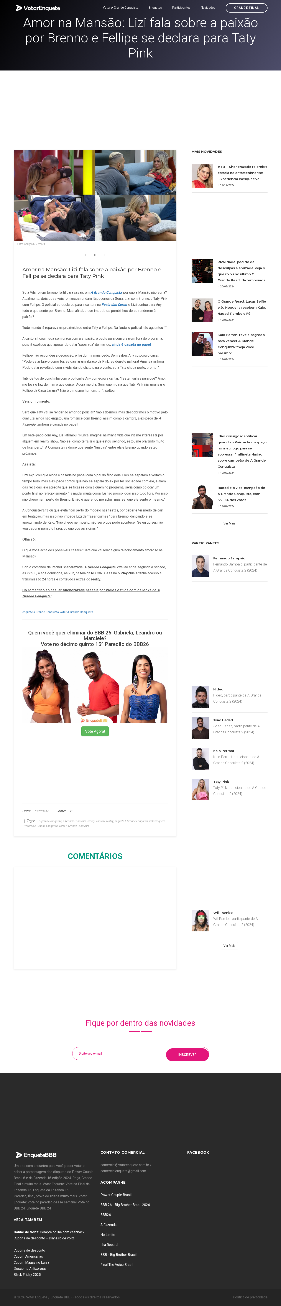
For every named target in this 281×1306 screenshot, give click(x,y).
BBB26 (105, 1215)
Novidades (208, 7)
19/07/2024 (226, 320)
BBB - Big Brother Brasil (118, 1255)
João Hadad (223, 720)
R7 (71, 811)
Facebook (198, 1152)
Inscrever (187, 1053)
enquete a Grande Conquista (40, 612)
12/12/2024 (226, 185)
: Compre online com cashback (49, 1232)
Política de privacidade (250, 1297)
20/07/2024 (226, 286)
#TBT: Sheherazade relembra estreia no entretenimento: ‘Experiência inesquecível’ (242, 173)
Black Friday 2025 (27, 1275)
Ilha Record (109, 1245)
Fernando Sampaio (229, 558)
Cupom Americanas (28, 1256)
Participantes (181, 7)
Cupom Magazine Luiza (31, 1262)
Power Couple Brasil (115, 1195)
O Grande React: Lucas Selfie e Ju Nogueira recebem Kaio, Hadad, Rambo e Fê (242, 307)
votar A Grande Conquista (76, 612)
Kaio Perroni (223, 751)
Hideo (218, 689)
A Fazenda (108, 1225)
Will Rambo (223, 913)
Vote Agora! (95, 731)
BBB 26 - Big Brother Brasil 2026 (125, 1205)
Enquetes (155, 7)
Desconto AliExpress (30, 1269)
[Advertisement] (140, 103)
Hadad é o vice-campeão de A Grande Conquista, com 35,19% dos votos (241, 494)
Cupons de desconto (29, 1250)
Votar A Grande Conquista (120, 7)
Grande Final (246, 8)
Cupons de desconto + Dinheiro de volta (44, 1238)
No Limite (107, 1235)
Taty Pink (221, 782)
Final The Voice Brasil (116, 1265)
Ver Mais (229, 523)
